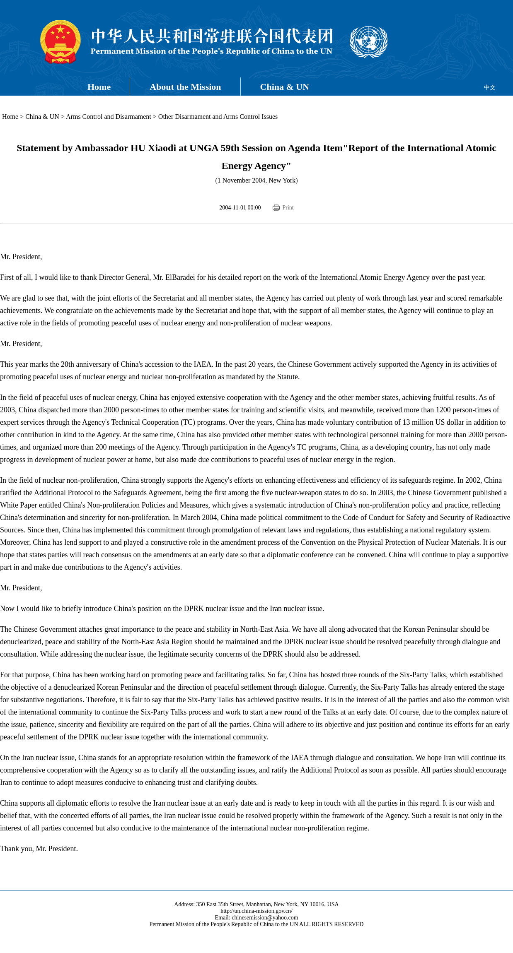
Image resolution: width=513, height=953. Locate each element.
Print (287, 208)
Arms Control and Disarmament (108, 116)
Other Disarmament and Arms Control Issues (218, 116)
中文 (490, 87)
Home (99, 87)
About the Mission (185, 87)
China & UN (285, 87)
